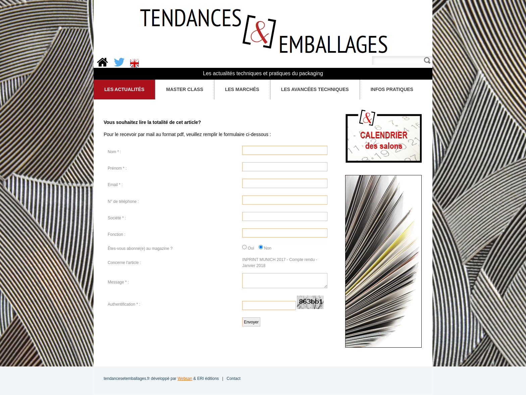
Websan (184, 378)
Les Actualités (123, 89)
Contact (233, 378)
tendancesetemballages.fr (127, 378)
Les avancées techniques (315, 89)
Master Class (182, 89)
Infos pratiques (391, 89)
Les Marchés (240, 89)
